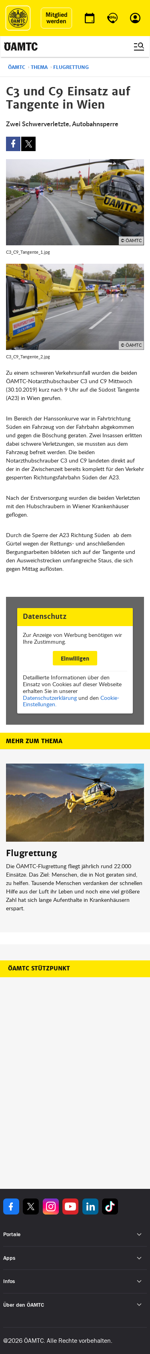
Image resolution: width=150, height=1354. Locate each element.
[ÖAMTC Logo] (18, 18)
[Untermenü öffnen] (139, 1235)
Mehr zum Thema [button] (34, 741)
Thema (39, 67)
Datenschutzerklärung (50, 697)
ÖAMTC (16, 67)
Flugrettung (71, 67)
